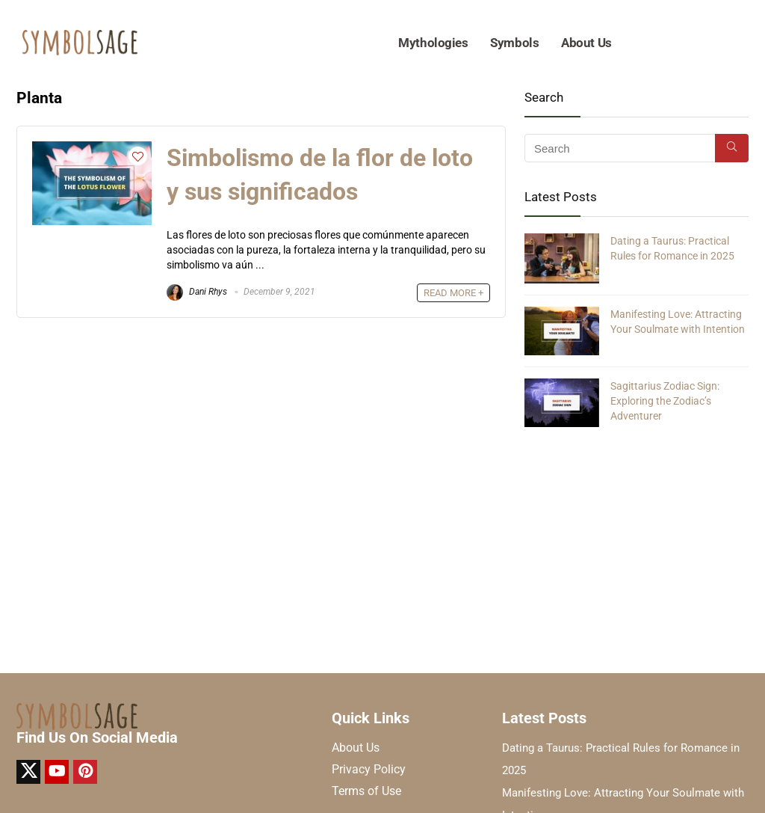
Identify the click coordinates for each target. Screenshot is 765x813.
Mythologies (433, 42)
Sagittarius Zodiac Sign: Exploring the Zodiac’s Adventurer (664, 401)
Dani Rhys (197, 291)
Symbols (514, 42)
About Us (586, 42)
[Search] (732, 148)
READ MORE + (453, 292)
